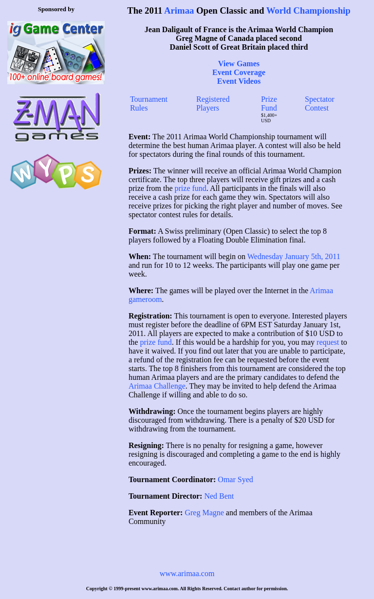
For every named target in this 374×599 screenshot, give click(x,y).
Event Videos (239, 81)
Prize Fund (269, 103)
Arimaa (179, 10)
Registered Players (212, 103)
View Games (239, 63)
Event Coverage (238, 72)
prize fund (190, 188)
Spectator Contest (319, 103)
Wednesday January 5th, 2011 (293, 256)
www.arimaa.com (187, 573)
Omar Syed (235, 479)
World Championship (308, 10)
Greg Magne (204, 512)
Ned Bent (219, 496)
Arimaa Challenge (157, 386)
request (328, 342)
